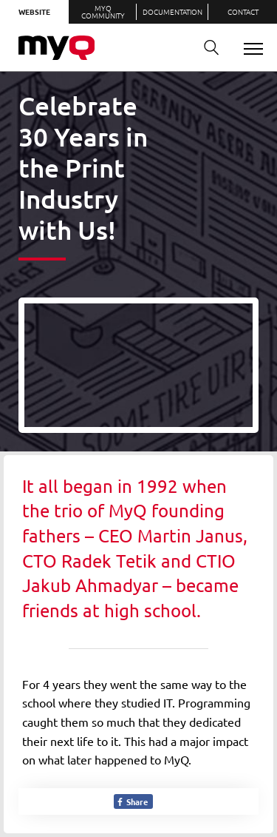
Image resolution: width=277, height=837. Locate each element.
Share (132, 801)
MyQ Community (103, 11)
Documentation (172, 11)
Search (206, 48)
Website (34, 11)
